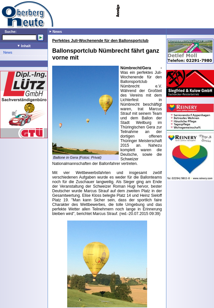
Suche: (11, 31)
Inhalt (24, 46)
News (7, 52)
